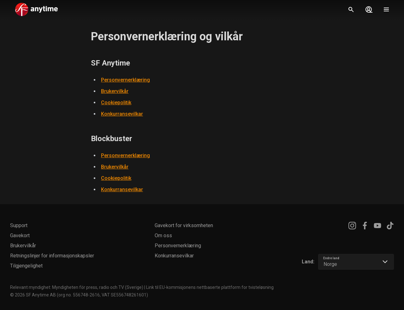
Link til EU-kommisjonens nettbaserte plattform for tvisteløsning (210, 287)
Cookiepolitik (116, 103)
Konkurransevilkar (122, 114)
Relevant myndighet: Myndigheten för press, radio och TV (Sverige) (76, 287)
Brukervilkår (114, 91)
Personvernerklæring (125, 80)
